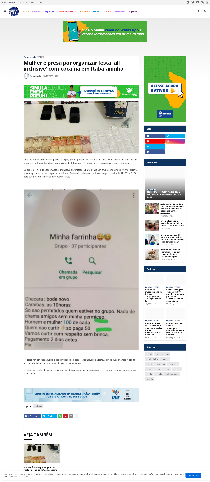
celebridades (152, 359)
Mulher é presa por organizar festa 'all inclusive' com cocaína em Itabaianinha (40, 470)
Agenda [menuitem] (133, 11)
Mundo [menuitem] (107, 11)
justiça (166, 369)
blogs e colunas (162, 354)
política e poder (172, 374)
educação (173, 364)
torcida (150, 379)
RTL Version (36, 2)
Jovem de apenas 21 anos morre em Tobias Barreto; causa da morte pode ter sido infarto (172, 238)
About (12, 2)
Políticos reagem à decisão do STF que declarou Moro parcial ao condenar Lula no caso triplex (175, 295)
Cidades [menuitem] (36, 11)
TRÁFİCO (40, 57)
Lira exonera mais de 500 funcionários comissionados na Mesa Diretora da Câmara (175, 329)
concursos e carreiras (156, 364)
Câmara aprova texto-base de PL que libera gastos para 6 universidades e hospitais (153, 329)
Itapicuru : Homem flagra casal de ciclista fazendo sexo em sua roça (164, 194)
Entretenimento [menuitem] (67, 11)
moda (149, 374)
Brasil (149, 354)
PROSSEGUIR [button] (193, 475)
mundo (159, 374)
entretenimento (153, 369)
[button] (5, 11)
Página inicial (29, 57)
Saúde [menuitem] (96, 11)
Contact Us (23, 2)
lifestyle (177, 369)
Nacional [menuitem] (120, 11)
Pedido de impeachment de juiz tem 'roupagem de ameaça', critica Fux (153, 295)
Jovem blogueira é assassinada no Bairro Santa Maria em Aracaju (172, 223)
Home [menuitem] (26, 11)
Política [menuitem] (84, 11)
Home (4, 2)
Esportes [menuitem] (49, 11)
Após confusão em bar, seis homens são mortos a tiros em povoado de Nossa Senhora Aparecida (172, 208)
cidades (165, 359)
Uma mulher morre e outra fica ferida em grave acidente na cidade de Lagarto (170, 253)
